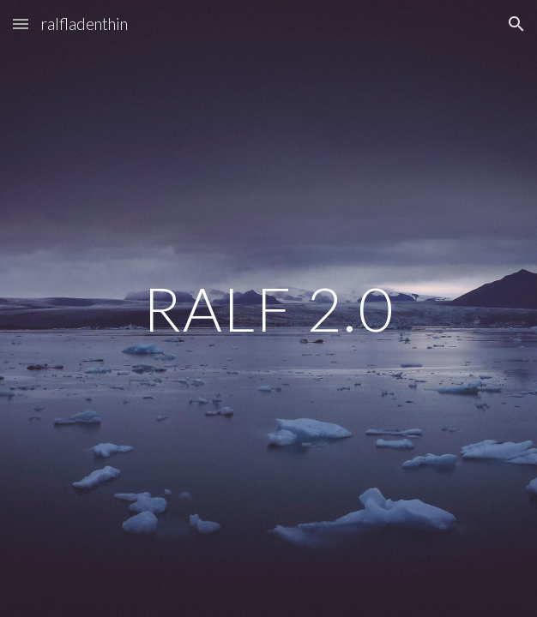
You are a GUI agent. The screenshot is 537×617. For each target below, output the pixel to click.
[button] (20, 23)
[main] (268, 309)
